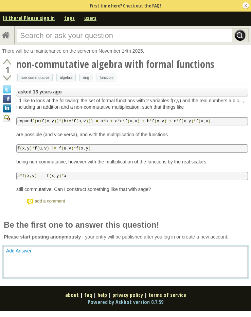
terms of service (167, 295)
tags (69, 18)
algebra (66, 77)
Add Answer (19, 250)
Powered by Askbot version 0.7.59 (125, 302)
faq (88, 295)
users (90, 18)
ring (86, 77)
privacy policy (127, 295)
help (102, 295)
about (72, 295)
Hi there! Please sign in (29, 18)
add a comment (50, 201)
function (106, 77)
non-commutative (35, 77)
